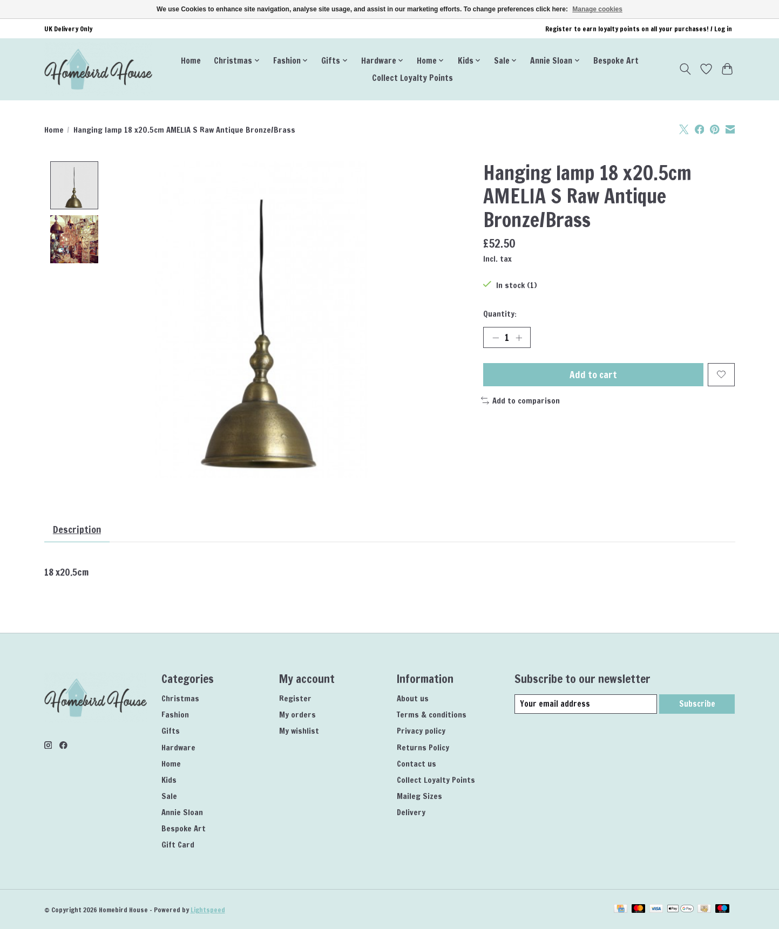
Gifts (170, 731)
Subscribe (697, 704)
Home (191, 60)
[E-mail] (585, 704)
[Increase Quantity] (518, 337)
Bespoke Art (616, 60)
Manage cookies (597, 9)
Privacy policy (421, 731)
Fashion (175, 715)
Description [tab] (77, 529)
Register (295, 699)
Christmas (180, 699)
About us (413, 699)
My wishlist (299, 731)
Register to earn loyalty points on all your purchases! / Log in (638, 28)
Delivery (411, 812)
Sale (169, 796)
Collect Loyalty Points (412, 78)
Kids (169, 779)
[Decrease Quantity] (495, 337)
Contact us (416, 763)
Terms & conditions (431, 715)
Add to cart (593, 374)
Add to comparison (520, 401)
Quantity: (500, 313)
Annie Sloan (182, 812)
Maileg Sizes (419, 796)
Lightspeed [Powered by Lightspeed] (208, 910)
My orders (297, 715)
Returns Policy (423, 747)
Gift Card (177, 845)
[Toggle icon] (685, 69)
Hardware (178, 747)
